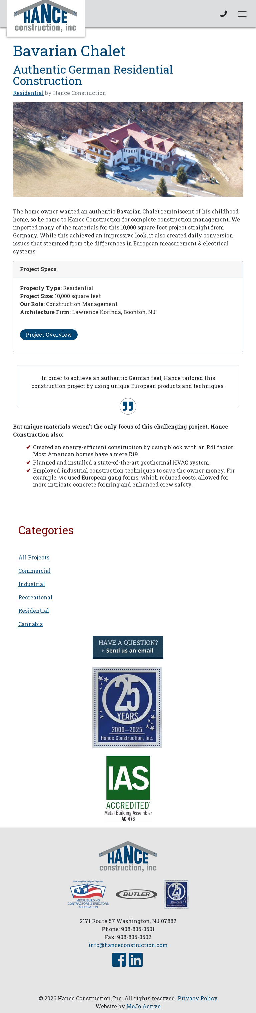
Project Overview (49, 334)
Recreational (35, 597)
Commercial (34, 570)
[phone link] (223, 14)
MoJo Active (143, 1006)
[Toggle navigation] (242, 13)
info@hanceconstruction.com (128, 944)
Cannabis (30, 623)
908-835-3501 (138, 928)
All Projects (33, 557)
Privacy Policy (198, 998)
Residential (28, 92)
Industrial (31, 583)
